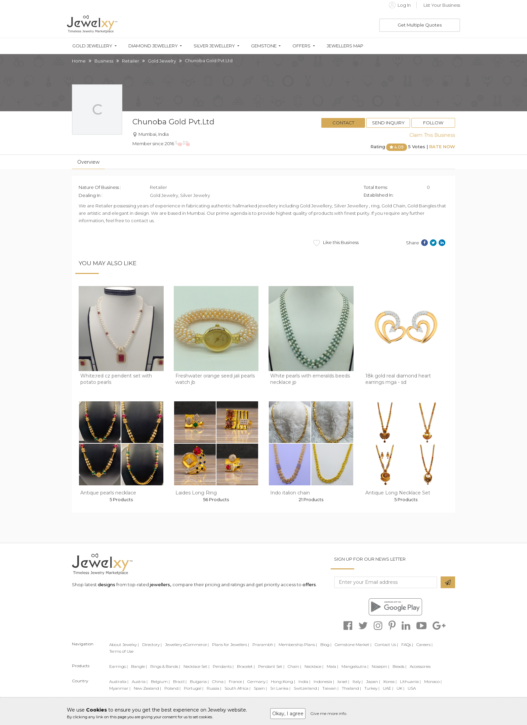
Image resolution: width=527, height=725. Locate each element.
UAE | (388, 688)
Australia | (118, 681)
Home (79, 61)
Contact (343, 122)
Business (103, 61)
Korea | (390, 681)
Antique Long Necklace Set (397, 493)
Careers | (424, 644)
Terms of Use (121, 651)
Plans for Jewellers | (230, 644)
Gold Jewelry (162, 61)
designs (106, 584)
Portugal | (193, 688)
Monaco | (433, 681)
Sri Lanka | (280, 688)
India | (304, 681)
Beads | (399, 666)
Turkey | (371, 688)
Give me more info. (328, 713)
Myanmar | (119, 688)
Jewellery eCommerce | (187, 644)
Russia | (214, 688)
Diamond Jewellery (153, 45)
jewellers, (160, 584)
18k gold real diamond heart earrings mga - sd (398, 379)
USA (412, 688)
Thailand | (351, 688)
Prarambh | (263, 644)
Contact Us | (386, 644)
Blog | (325, 644)
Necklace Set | (196, 666)
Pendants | (223, 666)
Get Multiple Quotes (420, 25)
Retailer (130, 61)
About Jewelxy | (124, 644)
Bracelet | (246, 666)
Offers (301, 45)
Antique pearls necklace (108, 493)
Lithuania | (410, 681)
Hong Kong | (283, 681)
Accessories (420, 666)
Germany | (257, 681)
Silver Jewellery (214, 45)
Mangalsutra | (354, 666)
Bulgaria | (199, 681)
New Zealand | (147, 688)
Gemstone (264, 45)
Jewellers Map (345, 45)
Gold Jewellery (92, 45)
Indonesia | (324, 681)
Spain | (260, 688)
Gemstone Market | (353, 644)
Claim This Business (432, 135)
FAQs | (407, 644)
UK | (400, 688)
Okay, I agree (287, 714)
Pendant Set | (271, 666)
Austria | (140, 681)
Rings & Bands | (165, 666)
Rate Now (442, 146)
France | (236, 681)
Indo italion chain (290, 493)
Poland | (172, 688)
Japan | (373, 681)
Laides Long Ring (196, 493)
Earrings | (118, 666)
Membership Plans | (298, 644)
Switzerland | (306, 688)
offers (309, 584)
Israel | (343, 681)
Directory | (152, 644)
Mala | (332, 666)
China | (219, 681)
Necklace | (314, 666)
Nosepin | (380, 666)
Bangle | (139, 666)
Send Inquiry (388, 122)
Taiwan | (330, 688)
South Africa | (237, 688)
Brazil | (180, 681)
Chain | (294, 666)
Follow (433, 122)
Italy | (358, 681)
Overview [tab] (88, 162)
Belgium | (160, 681)
